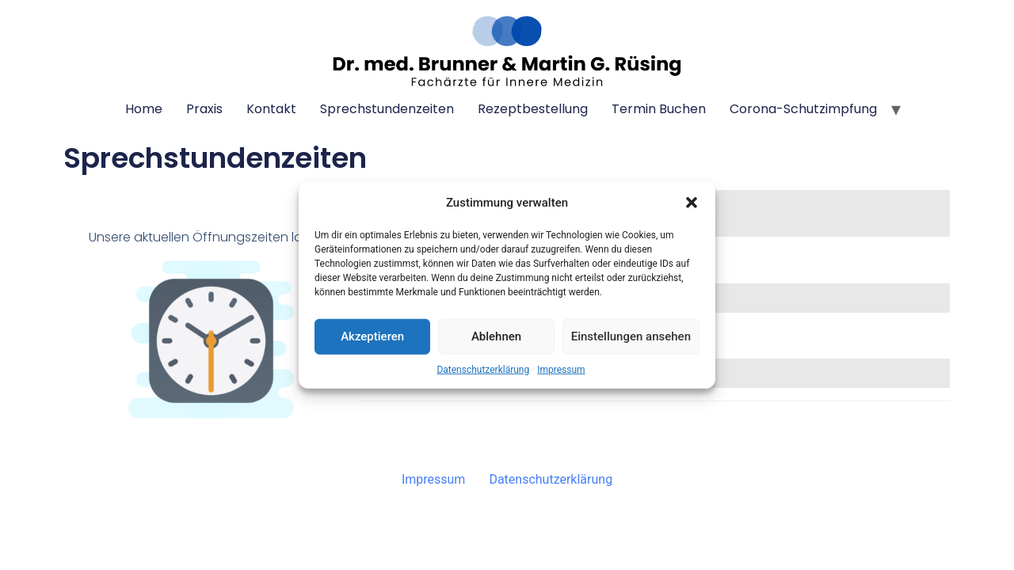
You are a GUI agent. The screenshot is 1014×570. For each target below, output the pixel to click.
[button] (692, 203)
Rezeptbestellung (533, 109)
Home (143, 109)
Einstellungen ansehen (631, 336)
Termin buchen (659, 109)
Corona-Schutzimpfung (803, 109)
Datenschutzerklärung (482, 368)
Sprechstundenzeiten (387, 109)
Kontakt (271, 109)
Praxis (204, 109)
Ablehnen (496, 336)
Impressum (561, 368)
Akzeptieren (372, 336)
